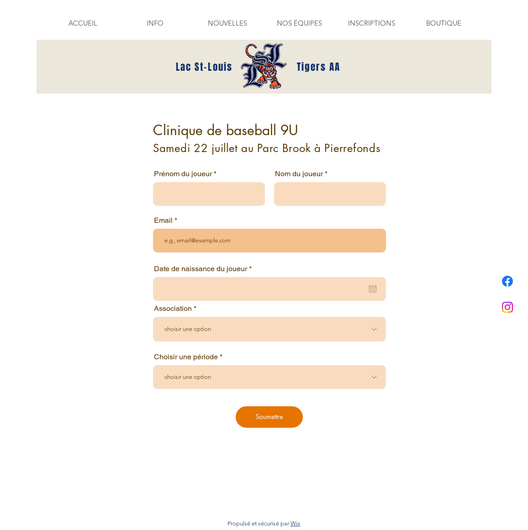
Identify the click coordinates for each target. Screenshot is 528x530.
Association (173, 308)
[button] (155, 23)
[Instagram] (507, 307)
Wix (295, 523)
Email (163, 220)
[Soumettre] (269, 417)
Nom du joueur (299, 174)
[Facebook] (507, 281)
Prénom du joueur (183, 174)
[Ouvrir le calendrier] (372, 289)
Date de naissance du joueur (204, 269)
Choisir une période (186, 357)
